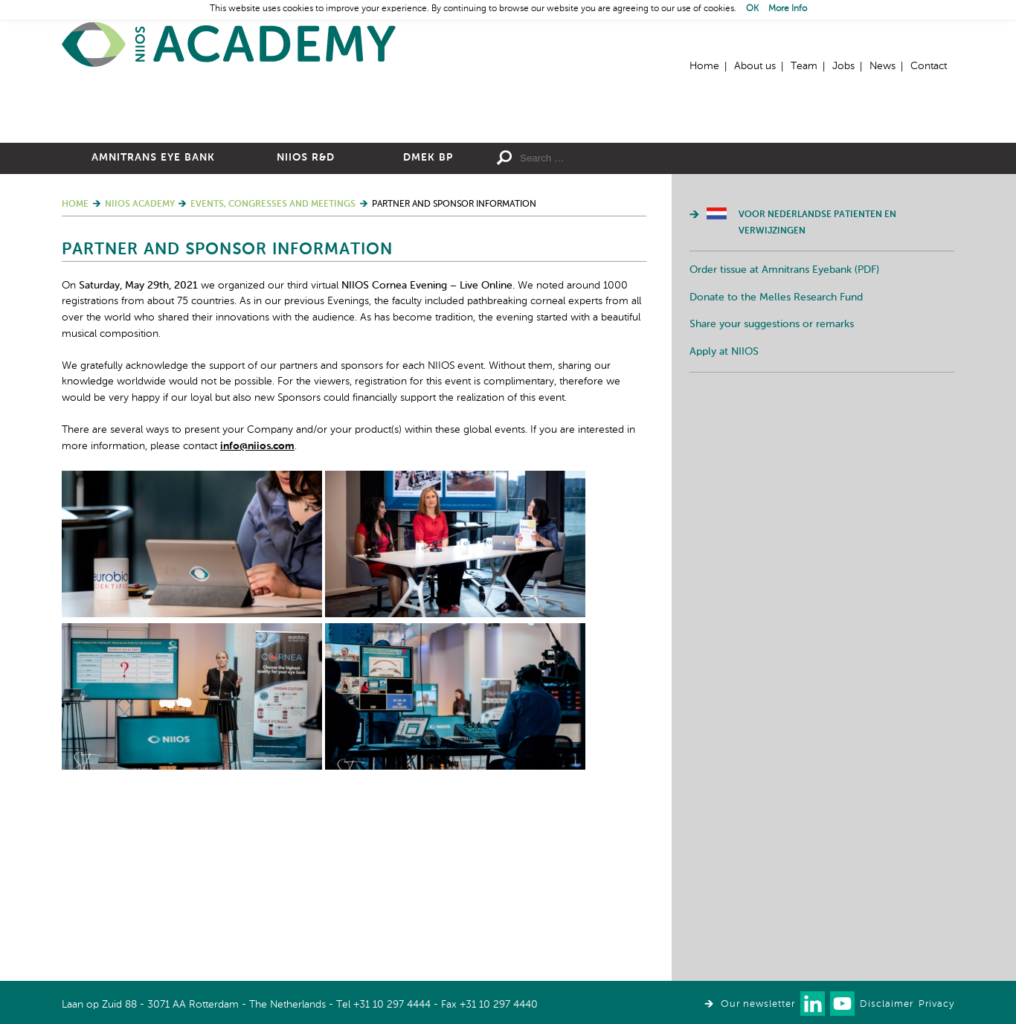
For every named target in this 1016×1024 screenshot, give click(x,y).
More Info (787, 8)
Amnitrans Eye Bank (153, 320)
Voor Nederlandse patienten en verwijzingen (817, 386)
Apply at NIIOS (724, 514)
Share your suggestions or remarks (771, 487)
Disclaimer (886, 1004)
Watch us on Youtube (842, 1003)
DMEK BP (428, 320)
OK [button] (752, 8)
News (882, 66)
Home (229, 45)
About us (755, 66)
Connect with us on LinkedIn (812, 1003)
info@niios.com (257, 609)
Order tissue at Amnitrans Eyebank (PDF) (784, 433)
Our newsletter (758, 1004)
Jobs (843, 66)
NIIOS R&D (306, 320)
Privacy (936, 1004)
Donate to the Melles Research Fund (776, 460)
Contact (928, 66)
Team (804, 66)
